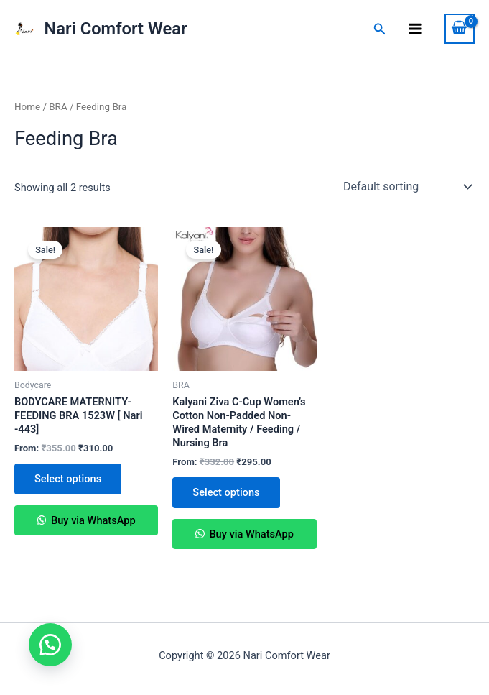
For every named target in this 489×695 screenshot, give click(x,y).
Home (27, 106)
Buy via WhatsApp (91, 520)
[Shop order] (406, 186)
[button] (50, 644)
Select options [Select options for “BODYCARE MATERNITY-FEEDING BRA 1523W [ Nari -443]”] (67, 478)
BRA (58, 106)
